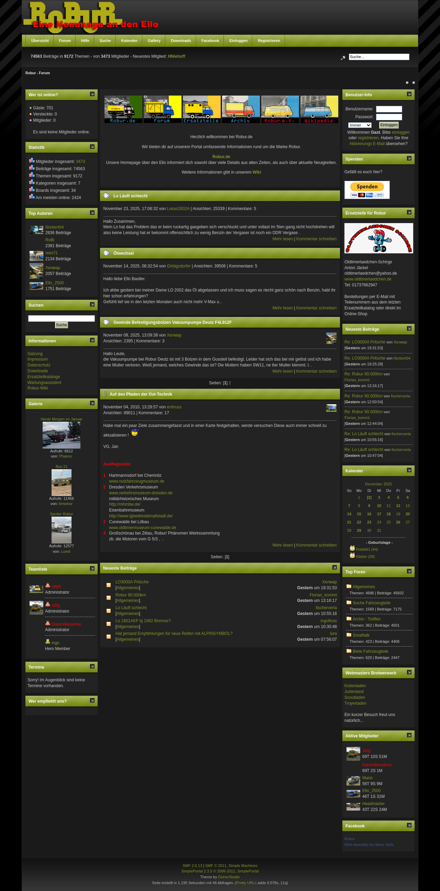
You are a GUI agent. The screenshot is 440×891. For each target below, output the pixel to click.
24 (379, 522)
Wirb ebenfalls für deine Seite (369, 845)
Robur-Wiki (38, 388)
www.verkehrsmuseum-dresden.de (141, 493)
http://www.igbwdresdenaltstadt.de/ (141, 516)
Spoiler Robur (61, 514)
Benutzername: (359, 109)
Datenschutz (39, 365)
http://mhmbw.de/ (124, 504)
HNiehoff (176, 56)
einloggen (401, 132)
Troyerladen (355, 703)
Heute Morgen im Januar (61, 419)
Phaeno (65, 456)
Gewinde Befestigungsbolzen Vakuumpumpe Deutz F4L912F (172, 322)
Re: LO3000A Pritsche (365, 342)
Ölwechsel (123, 253)
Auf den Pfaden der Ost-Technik (141, 394)
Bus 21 (61, 466)
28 (349, 530)
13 (408, 506)
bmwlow (66, 504)
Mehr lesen (283, 238)
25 (388, 522)
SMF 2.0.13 (192, 866)
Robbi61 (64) (367, 549)
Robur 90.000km (131, 595)
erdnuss (174, 407)
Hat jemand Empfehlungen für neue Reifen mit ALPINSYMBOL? (174, 633)
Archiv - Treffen (367, 619)
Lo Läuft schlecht (130, 196)
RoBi (49, 240)
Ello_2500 (54, 282)
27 (408, 522)
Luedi (65, 551)
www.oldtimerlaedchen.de (368, 279)
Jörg (55, 605)
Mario (367, 778)
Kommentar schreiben (316, 238)
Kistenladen (355, 685)
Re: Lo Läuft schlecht (363, 433)
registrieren (368, 137)
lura (333, 633)
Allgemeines (128, 587)
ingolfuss (329, 620)
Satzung (35, 353)
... (299, 232)
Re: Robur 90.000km (363, 374)
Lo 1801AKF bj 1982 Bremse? (143, 620)
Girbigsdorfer (178, 266)
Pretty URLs (246, 883)
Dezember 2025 (378, 484)
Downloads (38, 370)
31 (379, 530)
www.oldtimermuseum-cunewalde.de (142, 527)
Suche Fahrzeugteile (371, 603)
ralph (56, 586)
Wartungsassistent (44, 382)
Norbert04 (54, 227)
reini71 (51, 253)
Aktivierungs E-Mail (367, 143)
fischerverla (326, 607)
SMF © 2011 (216, 866)
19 (398, 514)
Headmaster (373, 803)
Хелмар (52, 267)
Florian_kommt (323, 595)
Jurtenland (354, 691)
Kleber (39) (365, 556)
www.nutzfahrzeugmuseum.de (136, 481)
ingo (55, 642)
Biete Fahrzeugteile (370, 651)
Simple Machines (243, 866)
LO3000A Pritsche (132, 582)
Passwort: (364, 116)
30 (369, 530)
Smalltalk (361, 635)
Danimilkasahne (66, 624)
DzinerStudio (229, 877)
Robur (349, 839)
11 (388, 506)
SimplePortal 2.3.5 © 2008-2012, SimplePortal (219, 871)
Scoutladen (354, 697)
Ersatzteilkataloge (44, 376)
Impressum (38, 359)
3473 (80, 161)
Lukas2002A (178, 208)
